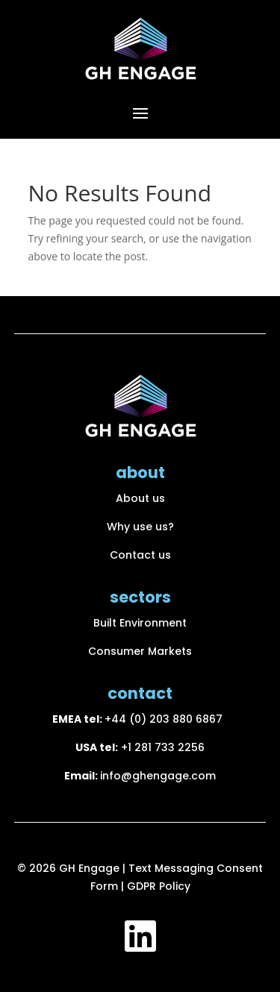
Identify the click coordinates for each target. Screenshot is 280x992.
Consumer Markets (140, 651)
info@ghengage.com (158, 775)
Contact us (140, 554)
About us (140, 498)
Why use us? (140, 526)
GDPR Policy (158, 886)
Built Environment (140, 622)
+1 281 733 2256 (163, 747)
